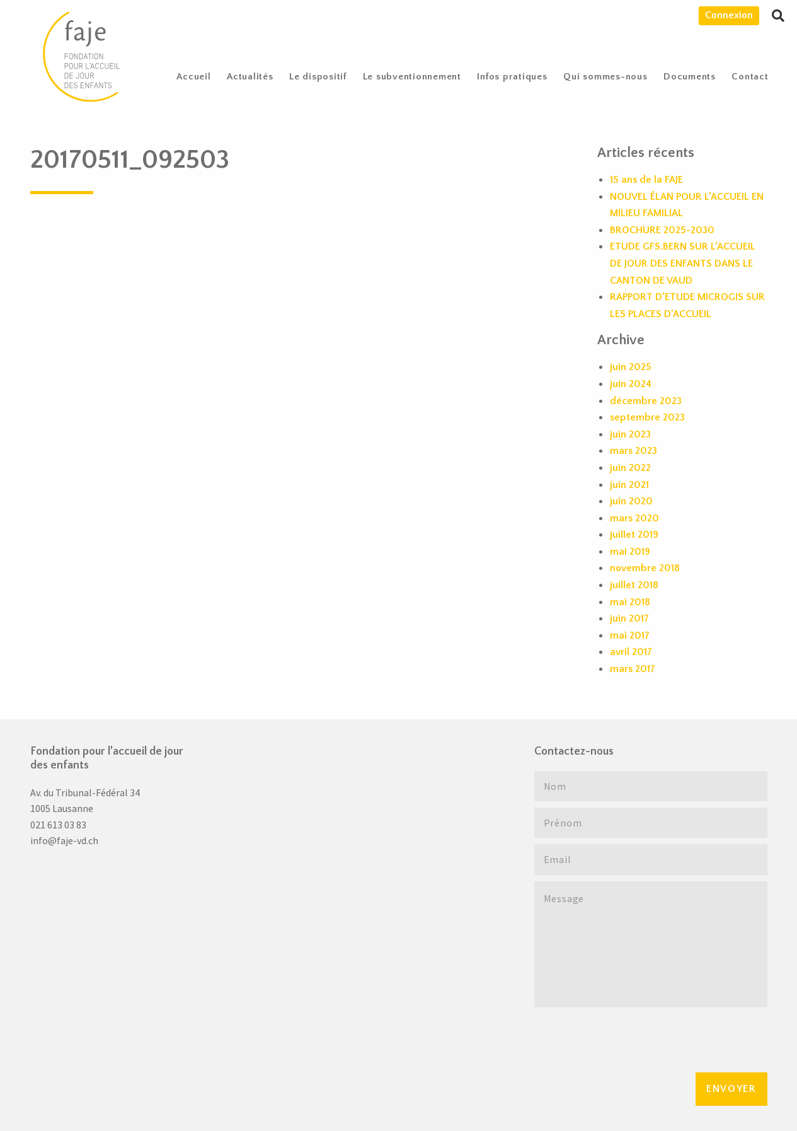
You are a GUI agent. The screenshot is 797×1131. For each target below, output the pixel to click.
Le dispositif (318, 76)
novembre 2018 (645, 568)
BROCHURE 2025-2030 (662, 230)
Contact (749, 76)
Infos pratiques (512, 76)
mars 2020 (634, 518)
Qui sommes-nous (605, 76)
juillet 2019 (634, 534)
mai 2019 (630, 551)
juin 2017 (629, 618)
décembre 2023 (646, 401)
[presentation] (630, 1038)
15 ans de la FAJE (646, 179)
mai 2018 (630, 602)
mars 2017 (632, 669)
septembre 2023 (647, 417)
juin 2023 (630, 434)
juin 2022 (630, 467)
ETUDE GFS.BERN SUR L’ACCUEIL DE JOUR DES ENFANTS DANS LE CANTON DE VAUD (682, 263)
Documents (689, 76)
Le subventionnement (412, 76)
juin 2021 (629, 484)
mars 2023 (633, 450)
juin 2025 (630, 367)
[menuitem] (194, 76)
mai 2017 (630, 635)
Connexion (729, 15)
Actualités (250, 76)
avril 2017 (631, 652)
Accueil (193, 76)
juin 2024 (630, 384)
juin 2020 (631, 501)
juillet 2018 (634, 585)
